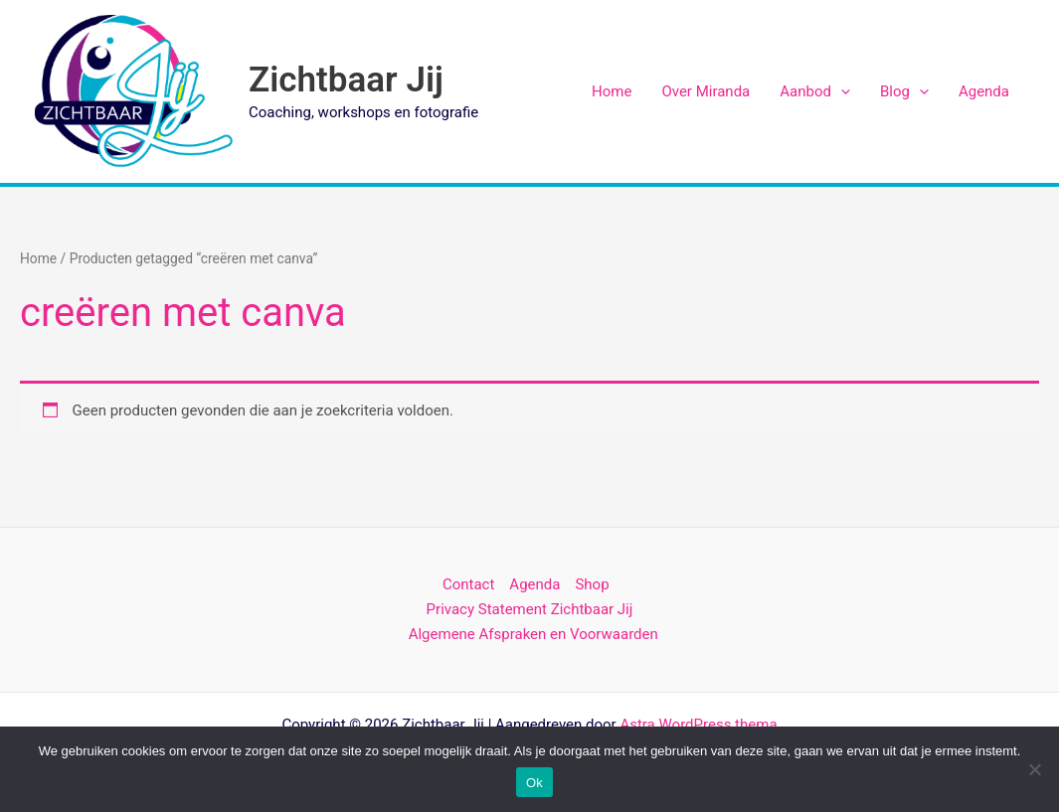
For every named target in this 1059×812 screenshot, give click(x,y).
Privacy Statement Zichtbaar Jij (530, 609)
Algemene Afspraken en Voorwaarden (533, 634)
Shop (592, 584)
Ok (534, 782)
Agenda (984, 91)
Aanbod (815, 91)
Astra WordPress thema (698, 724)
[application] (840, 91)
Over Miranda (705, 91)
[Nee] (1034, 769)
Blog (904, 91)
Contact (468, 584)
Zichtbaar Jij (346, 80)
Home (611, 91)
